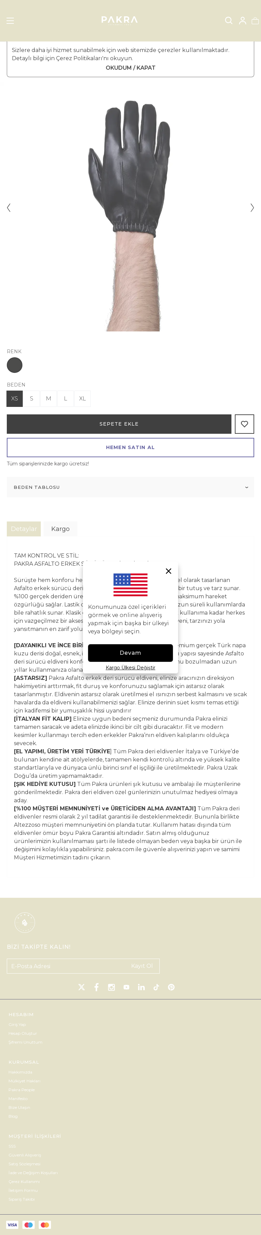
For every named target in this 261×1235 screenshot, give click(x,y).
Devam (131, 653)
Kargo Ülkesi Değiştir (130, 668)
